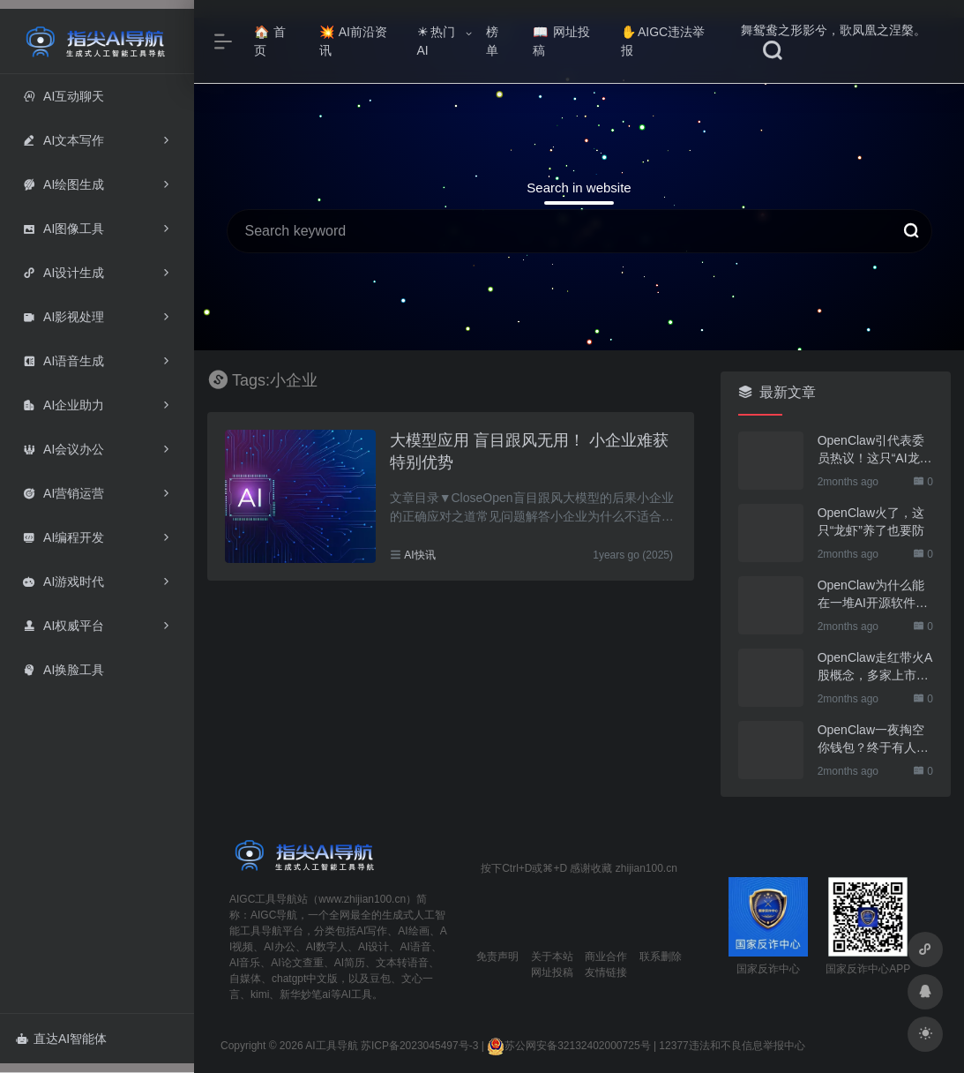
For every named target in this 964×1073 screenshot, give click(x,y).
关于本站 (552, 956)
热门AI (436, 41)
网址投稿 (561, 41)
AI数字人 (326, 947)
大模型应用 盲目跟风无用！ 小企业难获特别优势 (529, 451)
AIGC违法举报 (663, 41)
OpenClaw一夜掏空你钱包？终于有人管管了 (873, 739)
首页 (270, 41)
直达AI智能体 (61, 1039)
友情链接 (606, 972)
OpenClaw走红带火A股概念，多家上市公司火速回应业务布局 (875, 667)
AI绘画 (413, 931)
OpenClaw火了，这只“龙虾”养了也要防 (871, 521)
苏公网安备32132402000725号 (568, 1045)
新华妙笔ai (305, 994)
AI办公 (279, 947)
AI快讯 (419, 555)
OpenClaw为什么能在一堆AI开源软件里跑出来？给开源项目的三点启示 (873, 595)
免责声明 (497, 956)
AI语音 (415, 947)
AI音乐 (244, 963)
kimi (259, 994)
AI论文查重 (297, 963)
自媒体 (245, 978)
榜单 (492, 41)
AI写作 (371, 931)
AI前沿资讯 (353, 41)
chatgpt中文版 (305, 978)
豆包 (380, 978)
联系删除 (660, 956)
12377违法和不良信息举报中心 (731, 1045)
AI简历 (349, 963)
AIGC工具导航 (263, 899)
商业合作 (606, 956)
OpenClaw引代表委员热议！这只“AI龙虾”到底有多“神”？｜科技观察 (873, 450)
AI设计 (373, 947)
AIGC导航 (273, 915)
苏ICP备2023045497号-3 (419, 1045)
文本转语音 (402, 963)
